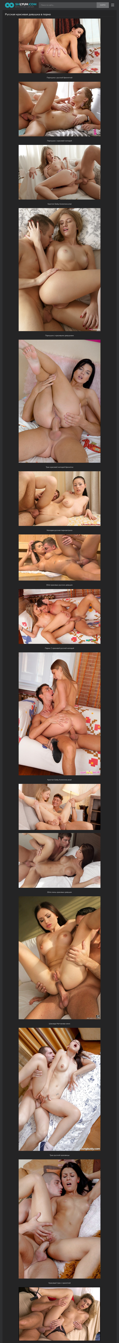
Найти (102, 5)
